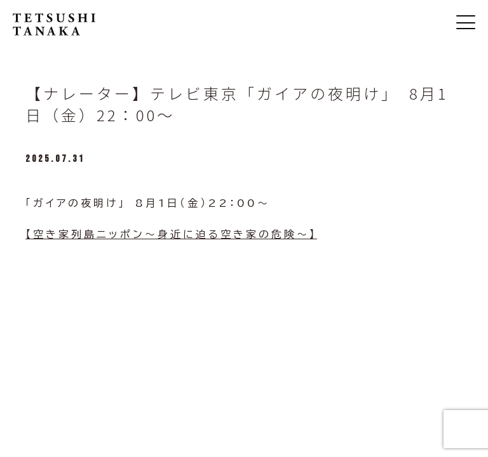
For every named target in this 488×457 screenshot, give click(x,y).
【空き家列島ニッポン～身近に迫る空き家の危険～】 (171, 234)
